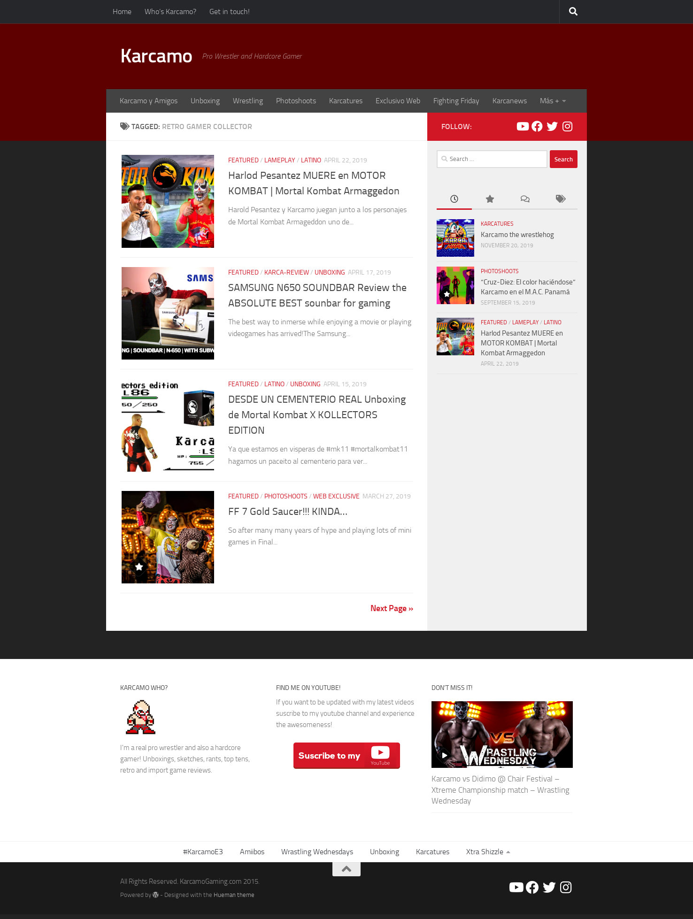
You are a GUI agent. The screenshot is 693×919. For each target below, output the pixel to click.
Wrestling (248, 100)
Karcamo (156, 56)
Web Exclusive (336, 500)
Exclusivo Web (398, 100)
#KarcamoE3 (203, 856)
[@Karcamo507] (552, 126)
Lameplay (279, 160)
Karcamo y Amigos (148, 100)
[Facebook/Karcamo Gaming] (537, 126)
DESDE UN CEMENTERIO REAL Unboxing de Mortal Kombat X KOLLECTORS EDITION (317, 417)
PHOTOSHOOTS (286, 500)
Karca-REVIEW (286, 273)
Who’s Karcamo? (170, 11)
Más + (549, 100)
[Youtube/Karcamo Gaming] (522, 126)
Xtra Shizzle (484, 856)
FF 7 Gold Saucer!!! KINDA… (287, 515)
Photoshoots (296, 100)
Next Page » (391, 613)
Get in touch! (229, 11)
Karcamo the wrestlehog (517, 234)
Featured (243, 160)
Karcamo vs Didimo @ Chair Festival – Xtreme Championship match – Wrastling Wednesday (500, 794)
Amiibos (252, 856)
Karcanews (510, 100)
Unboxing (205, 100)
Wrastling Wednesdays (317, 856)
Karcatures (345, 100)
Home (122, 11)
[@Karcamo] (567, 126)
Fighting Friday (456, 100)
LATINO (311, 160)
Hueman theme (234, 899)
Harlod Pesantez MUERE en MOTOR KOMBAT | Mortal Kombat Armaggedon (522, 343)
